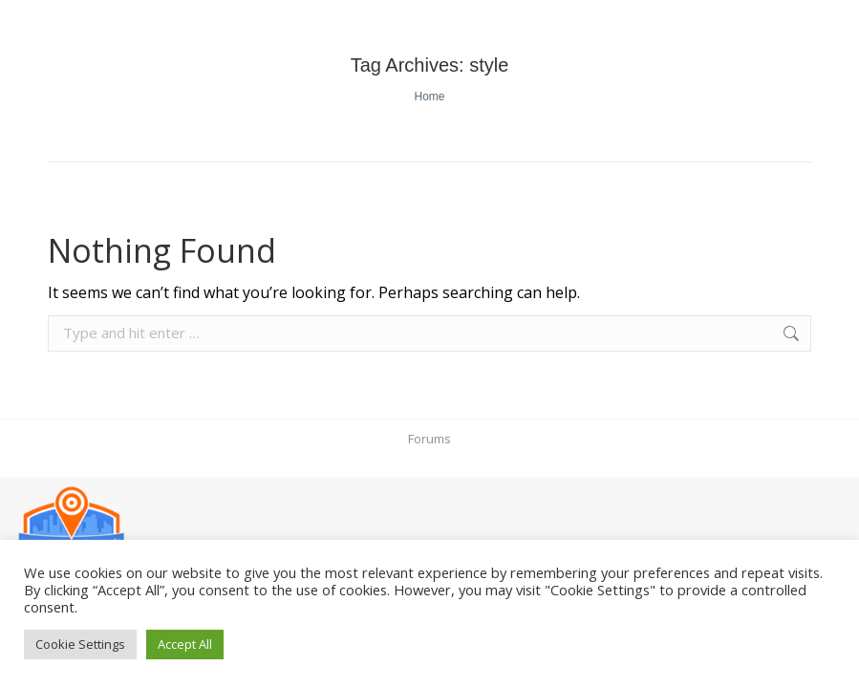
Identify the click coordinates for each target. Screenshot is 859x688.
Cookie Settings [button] (80, 644)
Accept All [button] (185, 644)
